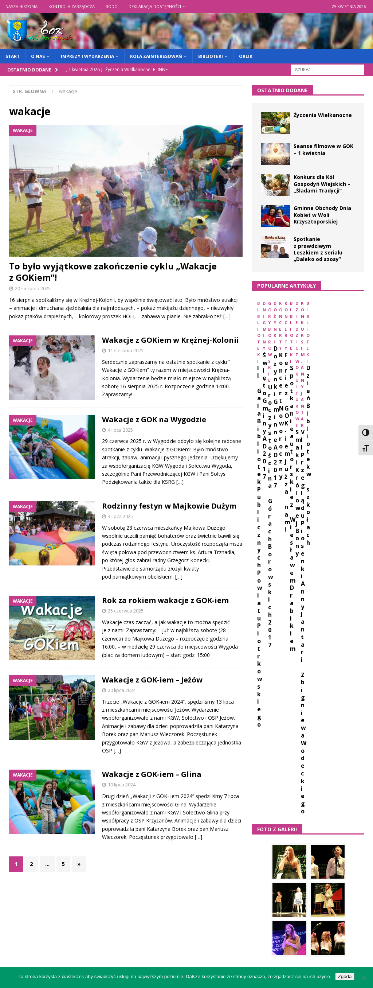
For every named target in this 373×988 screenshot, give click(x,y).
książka (296, 735)
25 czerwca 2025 (126, 610)
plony (296, 762)
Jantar (306, 708)
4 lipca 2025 (120, 430)
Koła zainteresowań (156, 56)
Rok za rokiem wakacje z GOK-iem (165, 600)
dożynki (300, 667)
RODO (112, 6)
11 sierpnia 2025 (126, 350)
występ (264, 803)
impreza (341, 695)
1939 (260, 640)
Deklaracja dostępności (155, 6)
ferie (327, 681)
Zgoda (345, 976)
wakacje (265, 789)
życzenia (294, 816)
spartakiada (270, 776)
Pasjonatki (292, 749)
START (12, 56)
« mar (258, 938)
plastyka (266, 762)
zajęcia (321, 803)
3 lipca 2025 (120, 516)
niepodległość (334, 735)
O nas (38, 56)
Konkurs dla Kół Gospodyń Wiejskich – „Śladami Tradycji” (322, 184)
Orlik (245, 56)
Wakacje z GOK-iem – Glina (151, 774)
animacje (287, 640)
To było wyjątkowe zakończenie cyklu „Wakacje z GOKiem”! (113, 271)
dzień (262, 681)
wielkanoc (336, 789)
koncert (335, 722)
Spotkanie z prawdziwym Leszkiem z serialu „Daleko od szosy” (318, 249)
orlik (262, 749)
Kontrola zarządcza (71, 6)
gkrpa (293, 695)
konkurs (266, 735)
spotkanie (334, 776)
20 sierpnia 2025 (33, 288)
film (348, 681)
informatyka (271, 708)
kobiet (306, 722)
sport (303, 776)
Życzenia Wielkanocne (323, 115)
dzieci (328, 667)
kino (282, 722)
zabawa (293, 803)
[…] (227, 316)
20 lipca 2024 (122, 690)
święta (348, 803)
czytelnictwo (339, 654)
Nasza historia (21, 6)
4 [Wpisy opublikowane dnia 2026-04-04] (339, 879)
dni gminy (267, 667)
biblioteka (321, 640)
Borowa (300, 654)
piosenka (328, 749)
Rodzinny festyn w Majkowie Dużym (169, 506)
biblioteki (267, 654)
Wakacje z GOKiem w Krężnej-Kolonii (170, 340)
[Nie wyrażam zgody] (364, 977)
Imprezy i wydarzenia (87, 56)
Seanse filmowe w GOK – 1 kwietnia (323, 149)
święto (264, 816)
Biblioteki (210, 56)
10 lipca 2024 (122, 784)
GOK (316, 695)
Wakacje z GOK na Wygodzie (154, 419)
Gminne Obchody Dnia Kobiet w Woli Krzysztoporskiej (322, 215)
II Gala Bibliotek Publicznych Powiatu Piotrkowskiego (287, 369)
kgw (260, 722)
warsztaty (299, 789)
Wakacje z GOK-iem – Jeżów (152, 680)
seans (321, 762)
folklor (265, 695)
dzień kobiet (295, 681)
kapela (333, 708)
